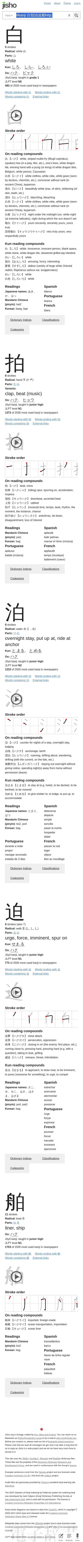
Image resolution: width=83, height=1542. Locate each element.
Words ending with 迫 (47, 969)
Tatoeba (42, 1472)
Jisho (9, 5)
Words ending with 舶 (47, 1253)
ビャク (28, 73)
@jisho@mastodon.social (29, 1438)
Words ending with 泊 (47, 676)
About (57, 3)
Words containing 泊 (17, 680)
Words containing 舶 (17, 1257)
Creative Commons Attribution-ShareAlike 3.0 (26, 1526)
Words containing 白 (17, 96)
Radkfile (57, 1458)
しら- (28, 67)
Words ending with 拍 (47, 419)
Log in (77, 3)
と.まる (18, 650)
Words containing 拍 (17, 423)
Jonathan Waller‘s (35, 1537)
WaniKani (9, 1486)
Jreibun (47, 1475)
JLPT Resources (52, 1537)
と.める (35, 650)
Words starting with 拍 (18, 419)
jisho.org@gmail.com (66, 1438)
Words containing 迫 (17, 973)
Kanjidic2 (34, 1458)
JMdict (25, 1458)
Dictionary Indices (20, 320)
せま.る (18, 944)
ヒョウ (28, 400)
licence (73, 1465)
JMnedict (43, 1458)
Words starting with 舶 (18, 1253)
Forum (47, 3)
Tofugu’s (45, 1482)
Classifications (50, 320)
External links (41, 96)
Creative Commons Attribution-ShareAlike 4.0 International (32, 1503)
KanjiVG (53, 1509)
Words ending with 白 (47, 92)
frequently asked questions (60, 1441)
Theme (67, 3)
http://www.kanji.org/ (14, 1499)
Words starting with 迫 (18, 969)
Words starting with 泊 (18, 676)
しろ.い (44, 67)
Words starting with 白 (18, 92)
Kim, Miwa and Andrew (45, 1434)
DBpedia (39, 1523)
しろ (16, 67)
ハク (14, 73)
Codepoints (17, 329)
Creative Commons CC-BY (17, 1475)
